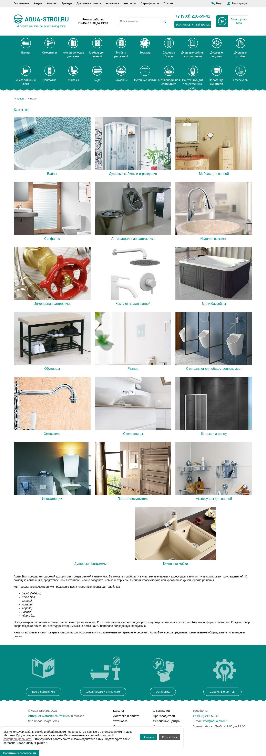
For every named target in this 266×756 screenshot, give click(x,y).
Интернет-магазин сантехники (49, 716)
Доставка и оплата (88, 3)
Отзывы (118, 726)
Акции (38, 3)
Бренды (66, 3)
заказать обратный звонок (193, 24)
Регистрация (239, 3)
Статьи (168, 3)
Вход (219, 3)
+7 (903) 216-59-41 (192, 16)
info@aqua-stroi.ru (215, 721)
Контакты (130, 3)
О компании (21, 3)
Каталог (52, 3)
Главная (19, 98)
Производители (164, 716)
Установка (112, 3)
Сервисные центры (166, 721)
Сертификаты (150, 3)
